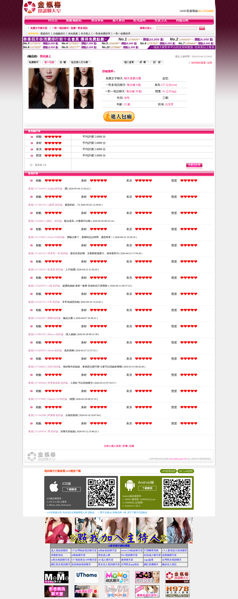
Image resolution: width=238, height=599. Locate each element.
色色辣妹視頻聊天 (81, 564)
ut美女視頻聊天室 (60, 559)
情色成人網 (104, 555)
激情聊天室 (127, 559)
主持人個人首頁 (112, 446)
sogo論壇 (148, 559)
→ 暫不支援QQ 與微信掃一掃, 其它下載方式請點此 (122, 512)
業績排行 (45, 33)
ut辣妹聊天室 (78, 555)
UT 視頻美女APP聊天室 (84, 559)
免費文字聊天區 (38, 28)
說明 (209, 62)
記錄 (131, 446)
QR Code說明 (186, 471)
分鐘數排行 (59, 33)
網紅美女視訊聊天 (60, 564)
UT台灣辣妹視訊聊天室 (84, 550)
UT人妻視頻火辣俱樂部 (174, 550)
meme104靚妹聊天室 (132, 550)
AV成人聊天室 (105, 559)
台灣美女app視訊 (130, 564)
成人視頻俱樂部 (59, 550)
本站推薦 (73, 33)
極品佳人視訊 (169, 564)
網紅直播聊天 (151, 564)
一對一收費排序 (121, 33)
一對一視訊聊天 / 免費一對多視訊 (70, 28)
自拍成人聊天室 (152, 555)
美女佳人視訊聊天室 (109, 564)
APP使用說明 (168, 471)
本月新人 (86, 33)
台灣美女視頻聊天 (171, 559)
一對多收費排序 (101, 33)
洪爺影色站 (57, 555)
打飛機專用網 (151, 550)
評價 (125, 446)
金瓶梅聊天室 (169, 555)
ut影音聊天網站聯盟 (119, 545)
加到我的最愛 (198, 62)
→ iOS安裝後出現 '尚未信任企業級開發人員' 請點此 (69, 512)
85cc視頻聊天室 (129, 555)
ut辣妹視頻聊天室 (107, 550)
